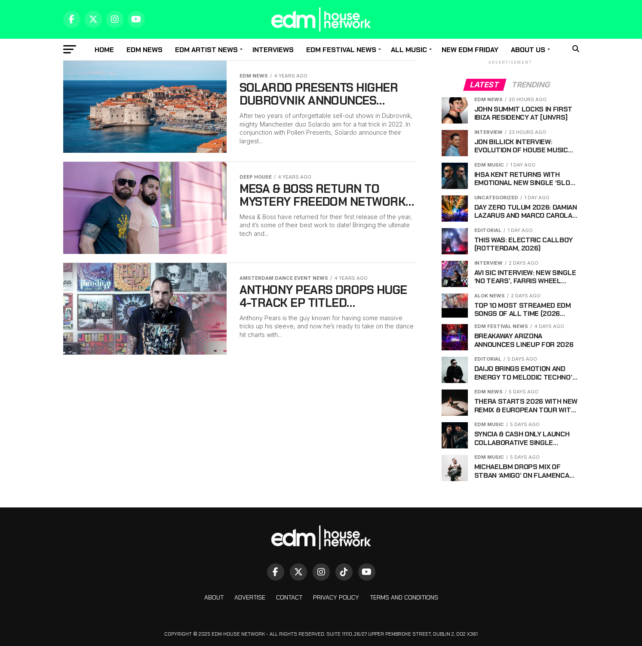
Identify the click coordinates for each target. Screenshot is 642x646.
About (214, 597)
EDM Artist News (206, 49)
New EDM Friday (470, 49)
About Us (528, 49)
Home (104, 49)
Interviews (273, 49)
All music (409, 49)
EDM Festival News (341, 49)
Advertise (249, 597)
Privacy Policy (336, 597)
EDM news (144, 49)
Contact (289, 597)
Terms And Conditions (404, 597)
